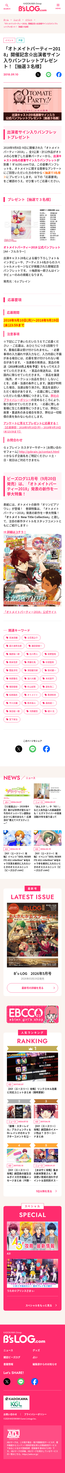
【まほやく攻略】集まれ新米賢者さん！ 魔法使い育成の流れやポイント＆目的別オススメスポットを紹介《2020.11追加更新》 (46, 1175)
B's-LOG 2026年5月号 (32, 973)
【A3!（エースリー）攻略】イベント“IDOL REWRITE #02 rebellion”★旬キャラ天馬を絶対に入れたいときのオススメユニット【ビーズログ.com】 (17, 862)
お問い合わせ (10, 1414)
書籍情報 (8, 1364)
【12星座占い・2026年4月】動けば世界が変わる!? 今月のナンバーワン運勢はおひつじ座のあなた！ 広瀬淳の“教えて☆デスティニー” (17, 815)
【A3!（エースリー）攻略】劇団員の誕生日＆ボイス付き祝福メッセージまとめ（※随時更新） (19, 1175)
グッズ (36, 1350)
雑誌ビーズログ (11, 1357)
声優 (20, 40)
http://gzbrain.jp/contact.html (39, 451)
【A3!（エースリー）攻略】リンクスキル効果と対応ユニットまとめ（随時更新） (32, 1090)
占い (35, 1357)
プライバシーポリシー (35, 1414)
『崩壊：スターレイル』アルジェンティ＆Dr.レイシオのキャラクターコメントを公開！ (19, 1131)
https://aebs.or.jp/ (30, 1454)
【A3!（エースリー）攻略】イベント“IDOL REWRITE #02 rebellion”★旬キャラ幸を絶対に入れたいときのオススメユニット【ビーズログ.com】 (47, 862)
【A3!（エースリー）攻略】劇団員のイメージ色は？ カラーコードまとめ (46, 1131)
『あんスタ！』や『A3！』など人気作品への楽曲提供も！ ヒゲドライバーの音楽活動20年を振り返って (47, 811)
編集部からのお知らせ (45, 1364)
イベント (28, 19)
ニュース (17, 19)
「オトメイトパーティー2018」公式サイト (30, 612)
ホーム (6, 19)
